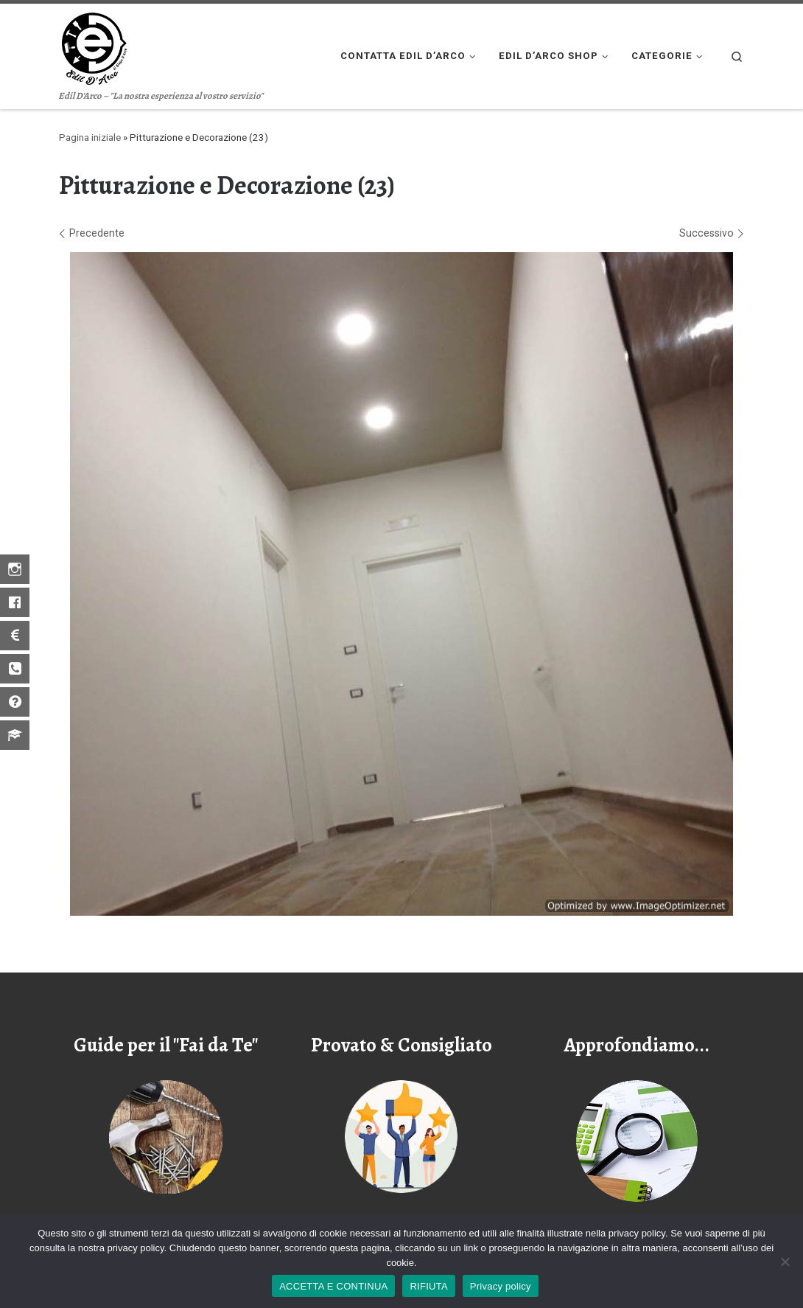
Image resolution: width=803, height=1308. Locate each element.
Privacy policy (500, 1286)
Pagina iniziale (90, 137)
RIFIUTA (428, 1286)
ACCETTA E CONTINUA (333, 1286)
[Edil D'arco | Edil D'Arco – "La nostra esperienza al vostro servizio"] (93, 46)
